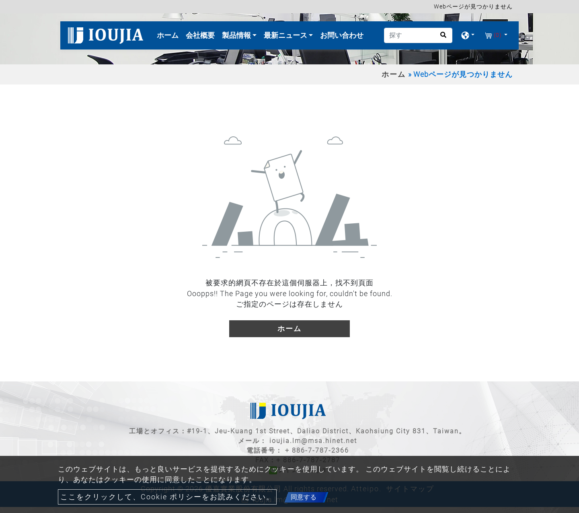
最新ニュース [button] (286, 35)
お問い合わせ (341, 35)
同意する (303, 497)
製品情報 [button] (237, 35)
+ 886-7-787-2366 (317, 450)
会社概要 (200, 35)
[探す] (418, 35)
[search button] (441, 37)
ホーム (169, 34)
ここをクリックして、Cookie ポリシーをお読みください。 (167, 497)
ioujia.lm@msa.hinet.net (313, 441)
